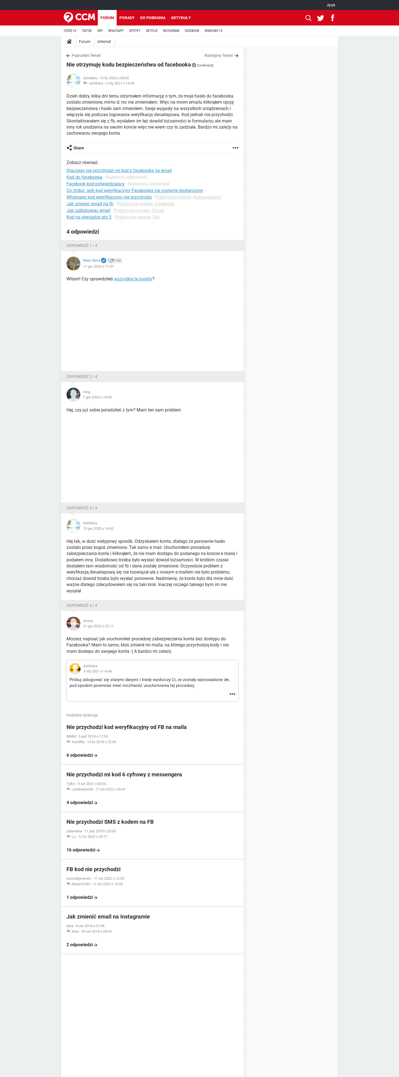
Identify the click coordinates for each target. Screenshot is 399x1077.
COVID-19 (70, 31)
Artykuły (181, 18)
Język (330, 5)
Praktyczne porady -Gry (137, 217)
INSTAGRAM (171, 31)
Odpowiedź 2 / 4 (81, 376)
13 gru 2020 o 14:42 (98, 528)
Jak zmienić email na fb (89, 203)
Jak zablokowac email (88, 210)
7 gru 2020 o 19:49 (97, 397)
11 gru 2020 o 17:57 (98, 266)
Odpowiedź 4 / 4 (81, 605)
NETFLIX (151, 31)
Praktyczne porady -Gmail (139, 210)
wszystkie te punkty (133, 279)
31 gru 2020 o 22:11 (98, 626)
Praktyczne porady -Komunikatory (188, 197)
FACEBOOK (192, 31)
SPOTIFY (134, 31)
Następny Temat (218, 55)
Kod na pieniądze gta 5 (88, 217)
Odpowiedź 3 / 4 (81, 508)
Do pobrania (152, 18)
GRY (100, 31)
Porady (127, 18)
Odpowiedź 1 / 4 (81, 245)
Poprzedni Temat (86, 55)
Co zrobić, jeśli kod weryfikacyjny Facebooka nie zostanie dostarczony (134, 190)
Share (78, 148)
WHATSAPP (115, 31)
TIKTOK (87, 31)
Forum (107, 18)
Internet (104, 41)
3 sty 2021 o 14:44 (120, 83)
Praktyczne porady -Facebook (145, 203)
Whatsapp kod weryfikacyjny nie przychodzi (109, 197)
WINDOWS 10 (213, 31)
